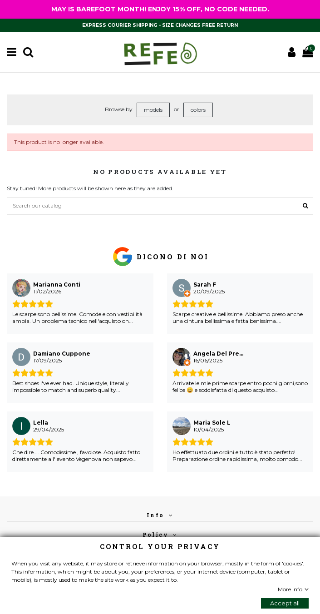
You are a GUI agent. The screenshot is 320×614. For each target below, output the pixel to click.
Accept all (285, 603)
